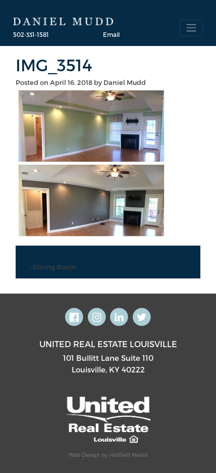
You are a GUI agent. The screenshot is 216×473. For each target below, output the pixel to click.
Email (111, 34)
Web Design (84, 454)
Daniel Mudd (124, 82)
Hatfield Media (129, 454)
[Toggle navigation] (191, 28)
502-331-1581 (31, 34)
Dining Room (52, 267)
